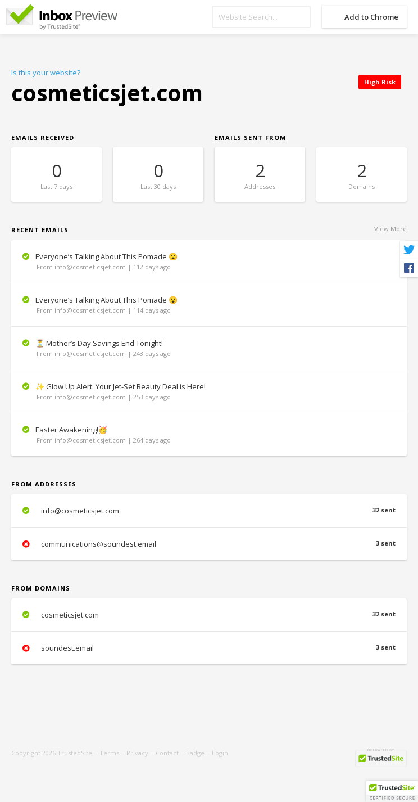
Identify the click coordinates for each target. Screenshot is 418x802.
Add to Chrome (371, 17)
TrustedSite (74, 753)
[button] (392, 791)
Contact (167, 753)
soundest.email (209, 648)
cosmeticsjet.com (209, 615)
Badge (195, 753)
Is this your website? (45, 72)
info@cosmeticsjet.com (209, 511)
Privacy (137, 753)
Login (220, 753)
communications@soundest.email (209, 544)
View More (390, 228)
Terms (109, 753)
